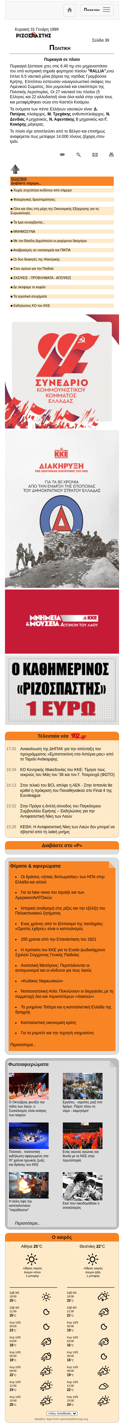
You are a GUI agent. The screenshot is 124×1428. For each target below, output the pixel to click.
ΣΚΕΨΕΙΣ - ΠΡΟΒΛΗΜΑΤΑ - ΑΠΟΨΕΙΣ (41, 278)
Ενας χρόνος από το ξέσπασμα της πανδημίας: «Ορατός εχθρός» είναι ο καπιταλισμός (59, 926)
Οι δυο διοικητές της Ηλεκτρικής (35, 259)
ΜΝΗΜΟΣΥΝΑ (23, 231)
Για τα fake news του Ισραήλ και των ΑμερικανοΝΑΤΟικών (49, 895)
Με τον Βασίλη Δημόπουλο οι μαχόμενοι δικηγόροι (49, 241)
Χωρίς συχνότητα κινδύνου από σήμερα (41, 190)
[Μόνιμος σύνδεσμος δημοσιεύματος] (65, 155)
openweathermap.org (74, 1419)
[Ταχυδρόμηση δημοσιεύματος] (95, 155)
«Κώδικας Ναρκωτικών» (42, 981)
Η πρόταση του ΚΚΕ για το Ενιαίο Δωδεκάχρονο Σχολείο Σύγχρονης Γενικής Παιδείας (60, 953)
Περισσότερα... (23, 1044)
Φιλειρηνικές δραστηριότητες (33, 199)
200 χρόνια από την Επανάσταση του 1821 (58, 939)
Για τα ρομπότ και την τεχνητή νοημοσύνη (57, 1033)
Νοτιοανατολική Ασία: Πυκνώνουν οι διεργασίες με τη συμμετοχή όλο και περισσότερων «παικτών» (64, 994)
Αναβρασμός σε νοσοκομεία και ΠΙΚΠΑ (40, 250)
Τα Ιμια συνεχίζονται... (28, 222)
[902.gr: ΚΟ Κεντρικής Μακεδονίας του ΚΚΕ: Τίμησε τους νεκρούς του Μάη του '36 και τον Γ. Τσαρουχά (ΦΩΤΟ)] (11, 769)
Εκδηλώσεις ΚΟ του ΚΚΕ (30, 305)
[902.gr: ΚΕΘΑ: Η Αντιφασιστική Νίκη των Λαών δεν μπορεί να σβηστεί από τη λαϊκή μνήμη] (11, 827)
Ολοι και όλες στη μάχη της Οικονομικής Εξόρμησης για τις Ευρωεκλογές (55, 211)
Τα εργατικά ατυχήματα (29, 296)
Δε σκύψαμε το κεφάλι (28, 287)
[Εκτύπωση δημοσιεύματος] (108, 155)
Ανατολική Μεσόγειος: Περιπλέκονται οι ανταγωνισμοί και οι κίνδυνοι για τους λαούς (53, 968)
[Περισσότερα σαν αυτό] (78, 155)
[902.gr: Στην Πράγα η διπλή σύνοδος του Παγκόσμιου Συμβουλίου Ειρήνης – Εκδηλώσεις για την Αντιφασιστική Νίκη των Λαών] (11, 806)
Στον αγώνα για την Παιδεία (32, 268)
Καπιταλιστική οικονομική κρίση (48, 1022)
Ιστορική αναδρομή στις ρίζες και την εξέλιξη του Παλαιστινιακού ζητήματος (60, 911)
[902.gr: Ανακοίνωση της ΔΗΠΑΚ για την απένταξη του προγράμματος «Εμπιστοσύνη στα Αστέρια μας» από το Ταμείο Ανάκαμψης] (11, 749)
